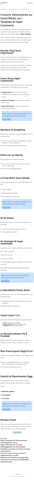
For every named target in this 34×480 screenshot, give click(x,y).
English (16, 474)
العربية (20, 474)
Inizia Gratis (6, 119)
